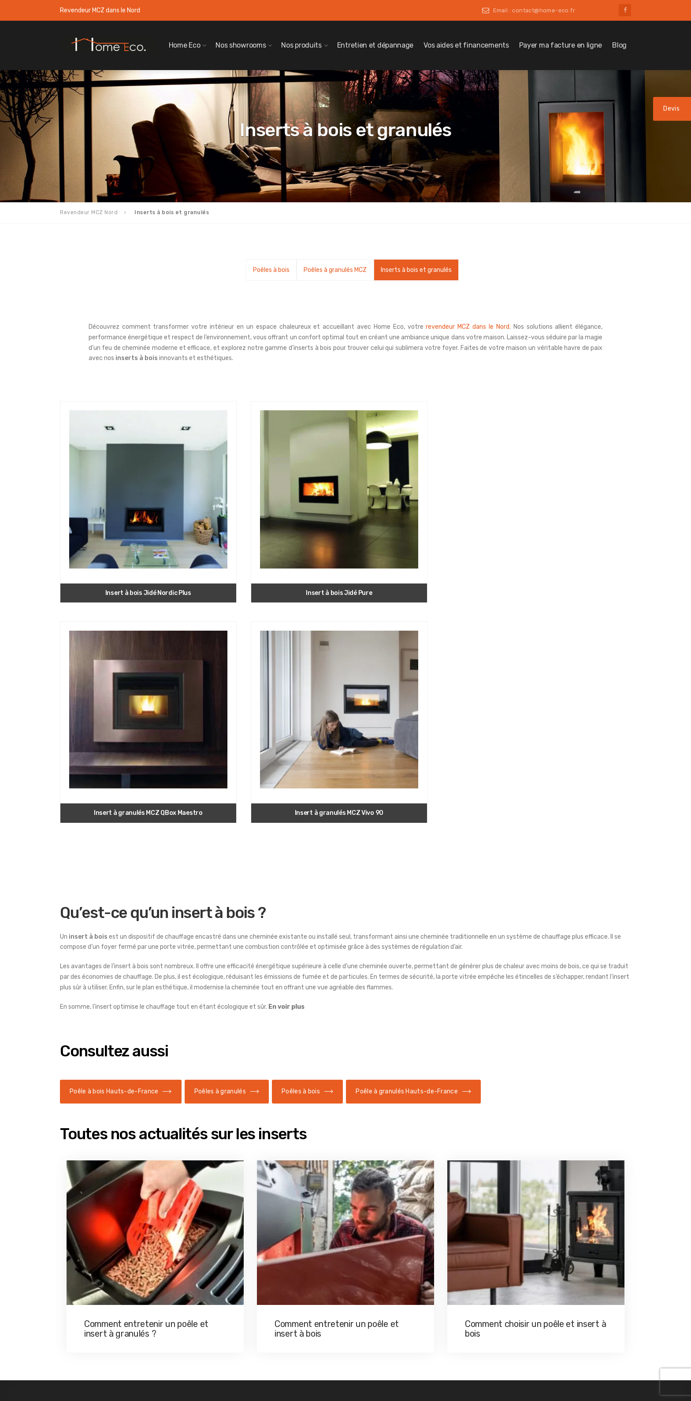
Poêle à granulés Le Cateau (113, 1230)
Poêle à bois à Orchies (251, 1280)
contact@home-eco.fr (546, 1179)
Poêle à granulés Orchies (109, 1268)
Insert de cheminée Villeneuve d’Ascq (418, 1339)
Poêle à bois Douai (246, 1218)
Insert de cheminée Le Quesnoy (410, 1243)
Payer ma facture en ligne (560, 45)
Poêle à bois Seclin (247, 1305)
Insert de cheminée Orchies (404, 1280)
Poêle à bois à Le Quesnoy (257, 1243)
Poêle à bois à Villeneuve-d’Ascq (266, 1330)
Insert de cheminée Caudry (404, 1205)
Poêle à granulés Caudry (109, 1205)
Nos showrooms (240, 45)
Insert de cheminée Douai (401, 1218)
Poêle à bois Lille (244, 1255)
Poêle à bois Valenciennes (257, 1318)
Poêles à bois (271, 270)
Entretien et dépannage (375, 45)
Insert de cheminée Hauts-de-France (409, 1179)
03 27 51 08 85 (516, 1240)
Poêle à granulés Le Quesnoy (115, 1243)
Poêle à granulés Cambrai (111, 1192)
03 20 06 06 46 (517, 1270)
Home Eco (185, 45)
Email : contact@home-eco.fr (534, 10)
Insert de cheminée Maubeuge (408, 1268)
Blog (619, 45)
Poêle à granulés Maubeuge (113, 1255)
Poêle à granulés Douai (107, 1218)
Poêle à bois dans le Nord (247, 1179)
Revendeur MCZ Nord (89, 212)
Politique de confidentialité (541, 1358)
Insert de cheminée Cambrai (405, 1192)
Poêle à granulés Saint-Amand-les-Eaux (131, 1280)
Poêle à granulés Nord (97, 1179)
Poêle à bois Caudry (249, 1205)
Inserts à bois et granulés (416, 270)
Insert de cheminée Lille (399, 1255)
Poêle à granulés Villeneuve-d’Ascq (124, 1305)
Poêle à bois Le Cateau (252, 1230)
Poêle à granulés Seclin (108, 1293)
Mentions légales (526, 1345)
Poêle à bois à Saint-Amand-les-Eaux (272, 1293)
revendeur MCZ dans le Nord (467, 327)
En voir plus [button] (286, 736)
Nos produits (301, 45)
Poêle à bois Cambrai (250, 1192)
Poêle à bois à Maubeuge (255, 1268)
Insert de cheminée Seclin (402, 1315)
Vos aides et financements (466, 45)
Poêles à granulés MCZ (335, 270)
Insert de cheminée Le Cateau (408, 1230)
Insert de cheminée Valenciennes (412, 1327)
